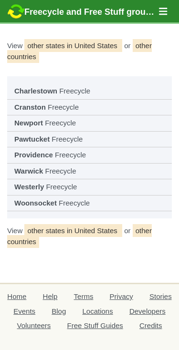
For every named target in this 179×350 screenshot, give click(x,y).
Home (16, 296)
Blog (59, 311)
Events (24, 311)
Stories (160, 296)
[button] (163, 11)
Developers (147, 311)
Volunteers (34, 325)
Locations (97, 311)
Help (50, 296)
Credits (150, 325)
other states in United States (73, 45)
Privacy (121, 296)
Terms (84, 296)
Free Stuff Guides (95, 325)
